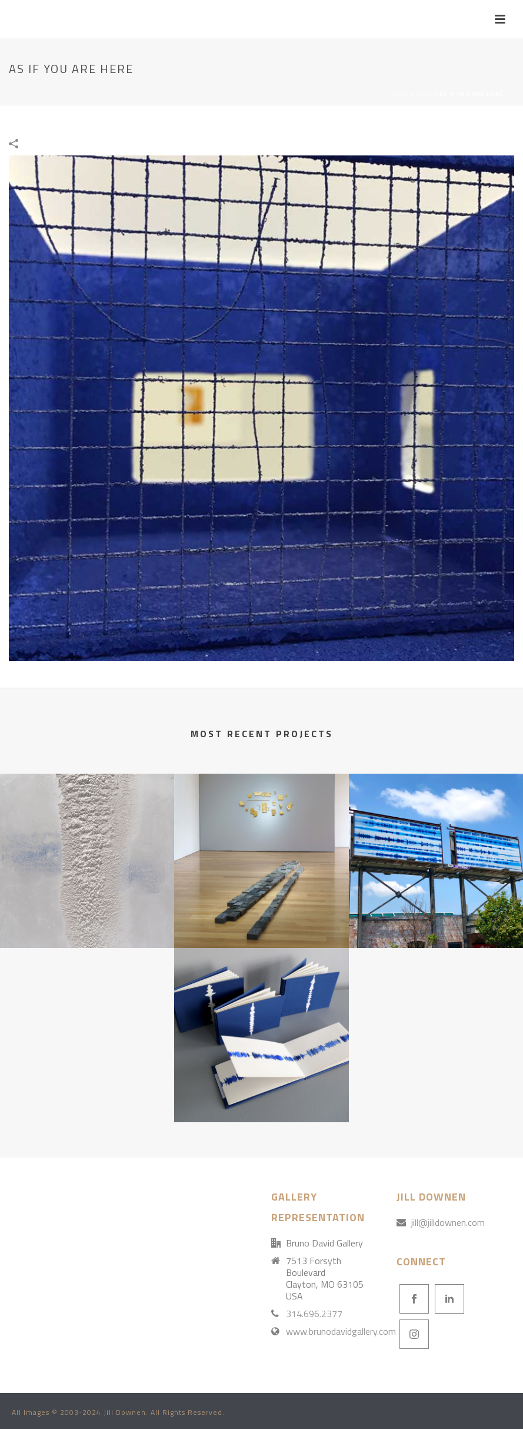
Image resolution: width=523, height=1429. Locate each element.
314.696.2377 (314, 1313)
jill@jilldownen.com (448, 1222)
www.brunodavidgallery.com (341, 1331)
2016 (424, 93)
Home (399, 93)
